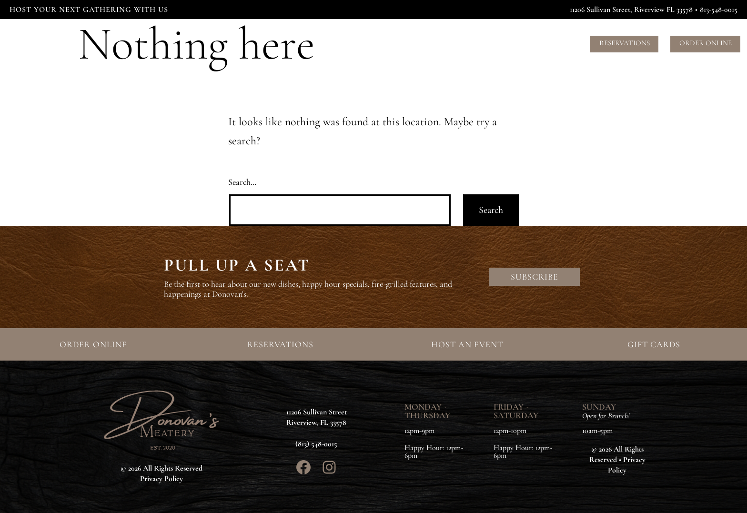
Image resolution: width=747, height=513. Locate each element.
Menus (395, 43)
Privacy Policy (161, 478)
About (466, 43)
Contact (507, 43)
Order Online (705, 43)
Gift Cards (556, 43)
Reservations (624, 43)
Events (430, 43)
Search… (242, 182)
